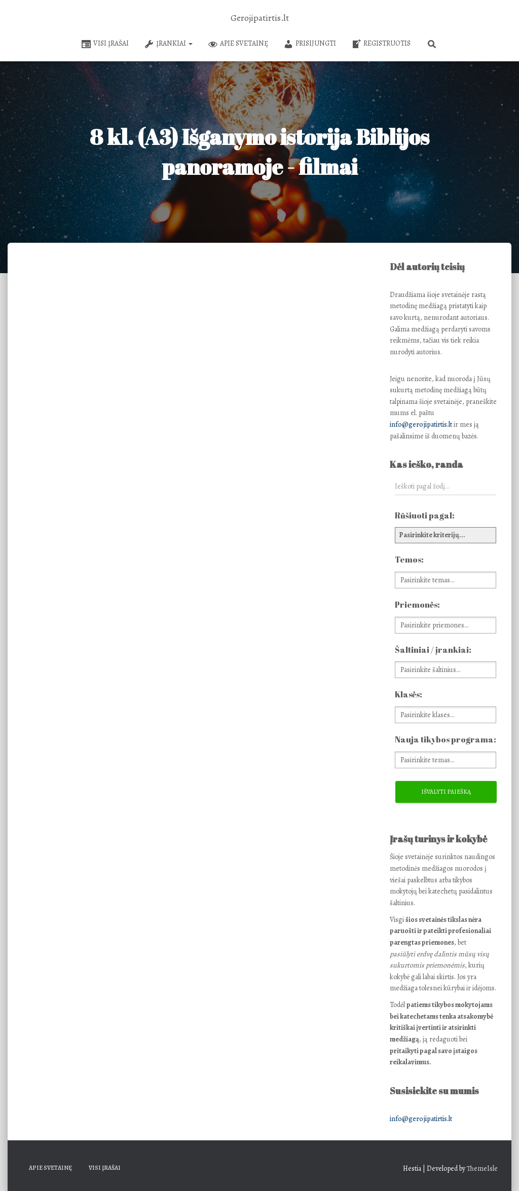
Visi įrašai (105, 44)
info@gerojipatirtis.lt (421, 424)
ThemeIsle (482, 1168)
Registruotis (381, 44)
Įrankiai (168, 44)
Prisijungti (309, 44)
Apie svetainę (238, 44)
